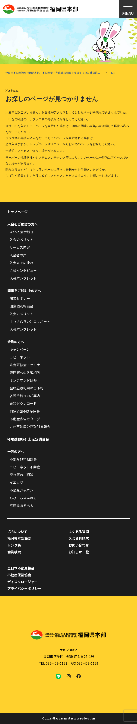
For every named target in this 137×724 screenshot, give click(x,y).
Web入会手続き (22, 231)
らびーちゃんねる (23, 497)
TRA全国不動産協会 (25, 411)
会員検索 (14, 551)
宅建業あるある (21, 505)
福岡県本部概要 (19, 538)
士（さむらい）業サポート (30, 321)
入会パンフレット (23, 278)
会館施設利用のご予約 (26, 387)
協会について (17, 531)
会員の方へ (15, 341)
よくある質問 (78, 531)
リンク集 (14, 545)
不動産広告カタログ (25, 418)
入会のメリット (21, 239)
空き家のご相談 (21, 474)
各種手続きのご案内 (25, 395)
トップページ (17, 211)
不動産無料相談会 (23, 459)
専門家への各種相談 (25, 372)
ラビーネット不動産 (25, 466)
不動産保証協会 (19, 574)
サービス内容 (20, 247)
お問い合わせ (78, 545)
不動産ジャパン (21, 490)
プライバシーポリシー (24, 588)
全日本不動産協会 (20, 568)
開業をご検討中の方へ (24, 290)
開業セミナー (20, 298)
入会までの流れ (21, 262)
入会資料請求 (78, 538)
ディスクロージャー (22, 581)
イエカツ (16, 482)
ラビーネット (20, 357)
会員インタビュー (23, 270)
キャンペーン (20, 349)
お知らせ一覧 (78, 551)
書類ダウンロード (23, 403)
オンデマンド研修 (23, 380)
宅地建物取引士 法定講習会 (28, 439)
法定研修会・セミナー (26, 364)
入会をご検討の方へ (22, 224)
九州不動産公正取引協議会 (30, 426)
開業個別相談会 (21, 306)
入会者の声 (18, 254)
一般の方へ (15, 451)
